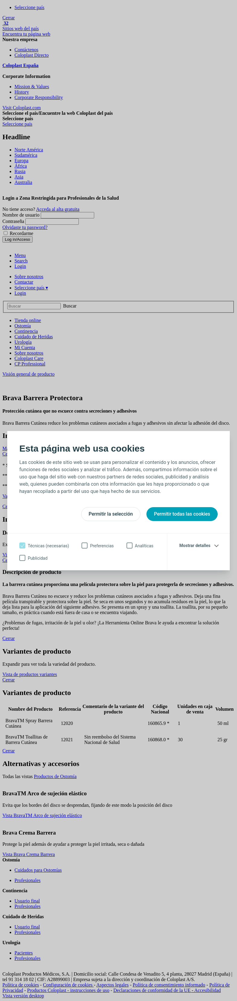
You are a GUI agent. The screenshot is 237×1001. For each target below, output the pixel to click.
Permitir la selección (111, 514)
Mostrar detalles (194, 545)
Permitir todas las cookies (182, 514)
